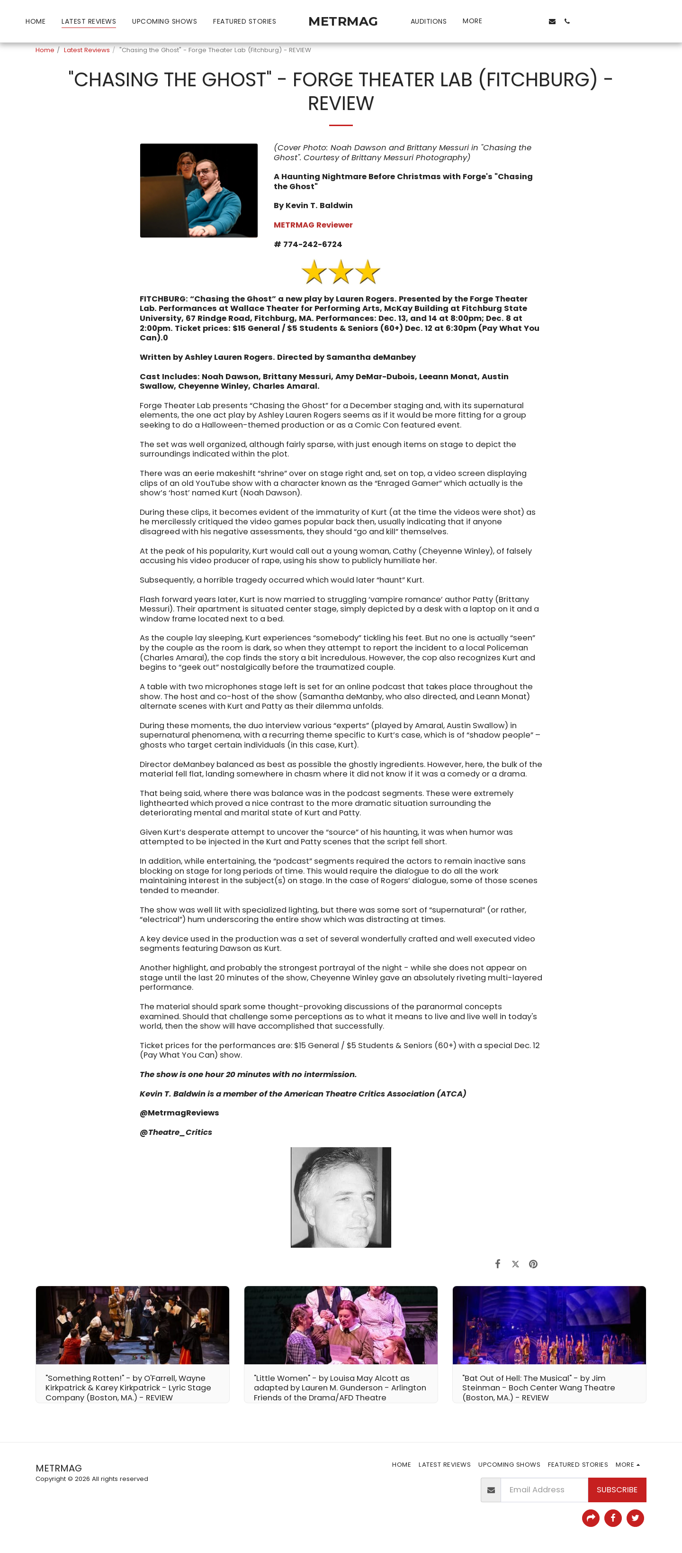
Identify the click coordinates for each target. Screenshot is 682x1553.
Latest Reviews (87, 50)
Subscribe (617, 1489)
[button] (507, 21)
